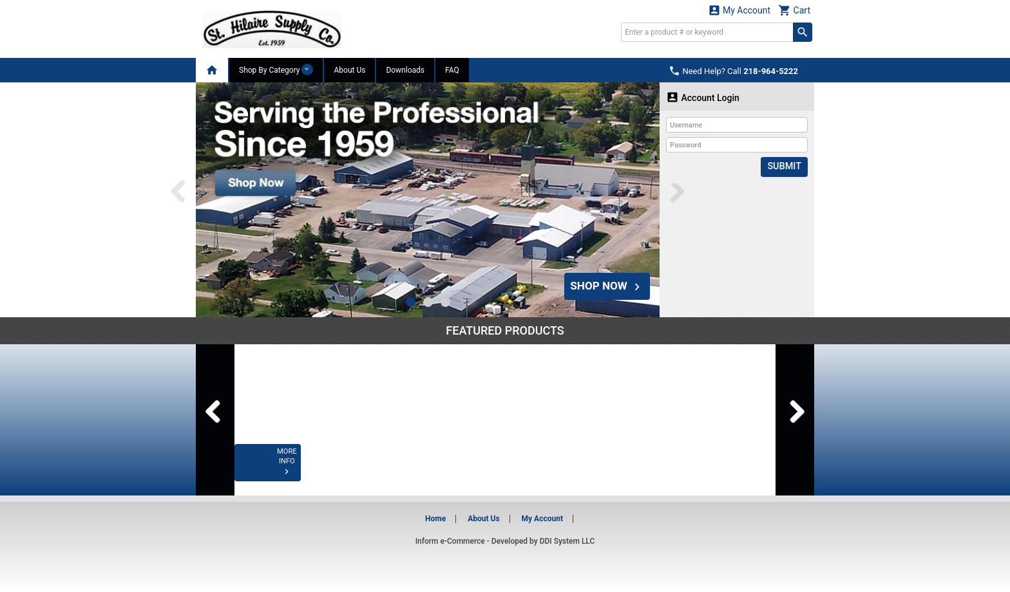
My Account (739, 10)
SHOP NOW (604, 284)
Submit (784, 167)
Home (435, 518)
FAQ (452, 70)
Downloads (405, 70)
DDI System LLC (567, 541)
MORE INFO (287, 469)
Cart (794, 10)
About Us (349, 70)
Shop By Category (276, 69)
